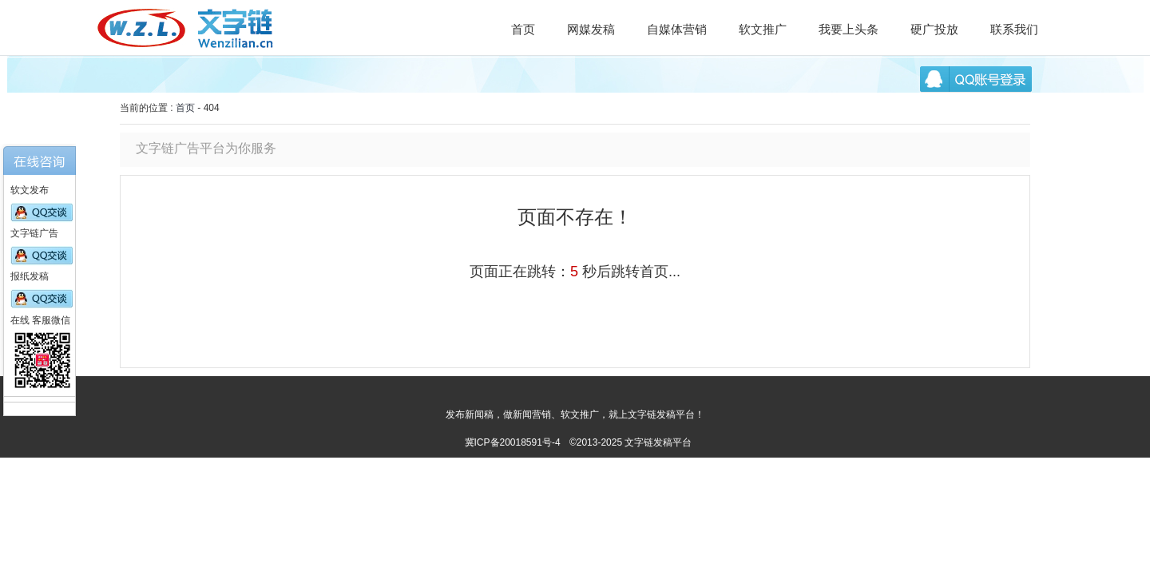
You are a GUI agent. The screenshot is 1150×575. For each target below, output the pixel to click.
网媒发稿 (591, 29)
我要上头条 (848, 29)
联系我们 (1014, 29)
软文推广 (763, 29)
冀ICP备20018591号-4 (513, 442)
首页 (523, 29)
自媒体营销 (677, 29)
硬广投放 (934, 29)
